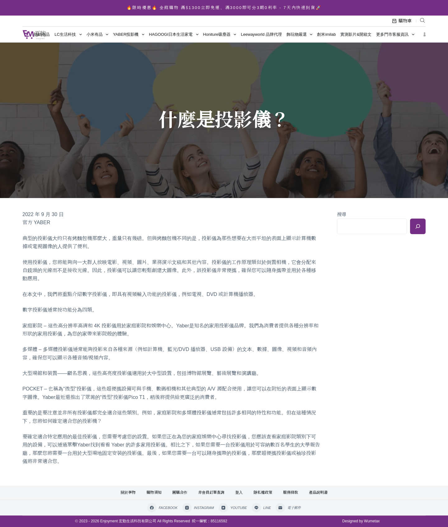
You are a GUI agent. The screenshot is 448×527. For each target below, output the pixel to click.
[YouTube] (233, 507)
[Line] (261, 507)
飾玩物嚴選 (301, 34)
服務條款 (290, 492)
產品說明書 (318, 492)
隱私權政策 (263, 492)
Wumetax (372, 521)
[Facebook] (162, 507)
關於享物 (128, 492)
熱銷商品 (42, 34)
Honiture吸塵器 (221, 34)
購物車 (402, 20)
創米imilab (326, 34)
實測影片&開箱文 (355, 34)
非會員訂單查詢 (211, 492)
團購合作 (179, 492)
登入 (239, 492)
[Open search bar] (422, 20)
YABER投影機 (130, 34)
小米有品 (98, 34)
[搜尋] (418, 226)
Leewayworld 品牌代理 (261, 34)
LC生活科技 (69, 34)
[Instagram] (198, 507)
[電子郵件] (288, 507)
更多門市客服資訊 (396, 34)
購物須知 (154, 492)
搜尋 (341, 214)
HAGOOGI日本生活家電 (175, 34)
